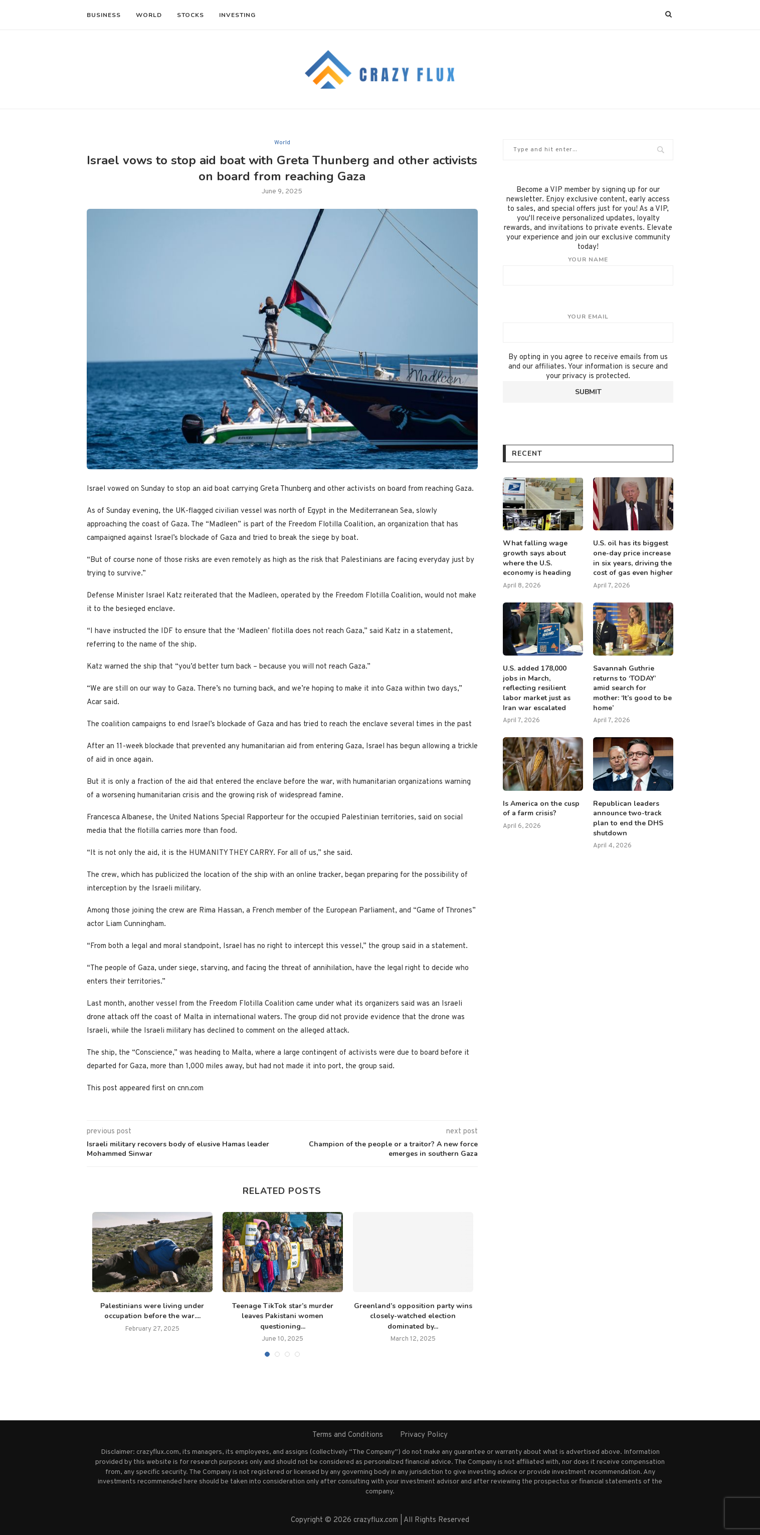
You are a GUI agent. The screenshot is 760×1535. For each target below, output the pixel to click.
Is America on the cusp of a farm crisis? (541, 808)
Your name (588, 270)
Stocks (190, 15)
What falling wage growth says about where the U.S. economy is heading (537, 557)
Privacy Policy (424, 1435)
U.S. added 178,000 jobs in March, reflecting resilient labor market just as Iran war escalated (537, 688)
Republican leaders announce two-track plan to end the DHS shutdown (628, 818)
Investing (237, 15)
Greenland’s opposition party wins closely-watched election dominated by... (413, 1316)
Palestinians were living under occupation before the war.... (152, 1311)
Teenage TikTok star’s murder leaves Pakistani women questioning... (282, 1316)
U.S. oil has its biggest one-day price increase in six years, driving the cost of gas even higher (633, 557)
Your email (588, 328)
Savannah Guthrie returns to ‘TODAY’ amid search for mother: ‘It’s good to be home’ (632, 688)
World (149, 15)
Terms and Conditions (347, 1435)
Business (104, 15)
